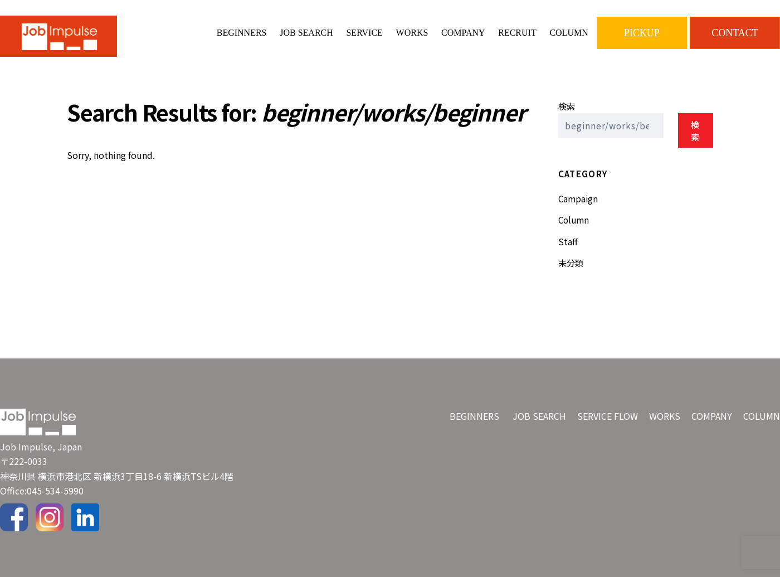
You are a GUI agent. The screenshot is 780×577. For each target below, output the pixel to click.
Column (573, 220)
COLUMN (568, 32)
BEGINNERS (242, 32)
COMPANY (463, 32)
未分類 (570, 262)
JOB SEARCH (306, 32)
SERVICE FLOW (607, 416)
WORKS (412, 32)
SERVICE (364, 32)
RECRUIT (517, 32)
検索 (566, 106)
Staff (568, 241)
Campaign (578, 198)
